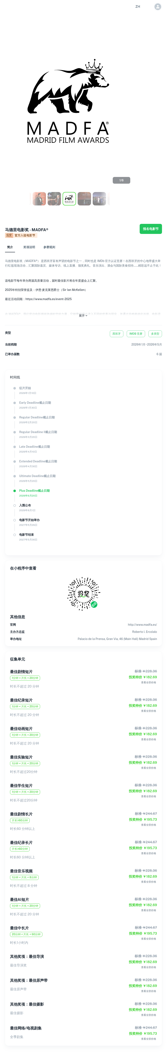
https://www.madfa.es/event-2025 (48, 299)
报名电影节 (151, 229)
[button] (138, 7)
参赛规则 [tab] (49, 247)
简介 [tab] (10, 247)
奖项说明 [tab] (29, 247)
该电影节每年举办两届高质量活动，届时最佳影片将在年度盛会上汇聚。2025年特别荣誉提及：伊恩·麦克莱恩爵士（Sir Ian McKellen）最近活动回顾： (52, 290)
